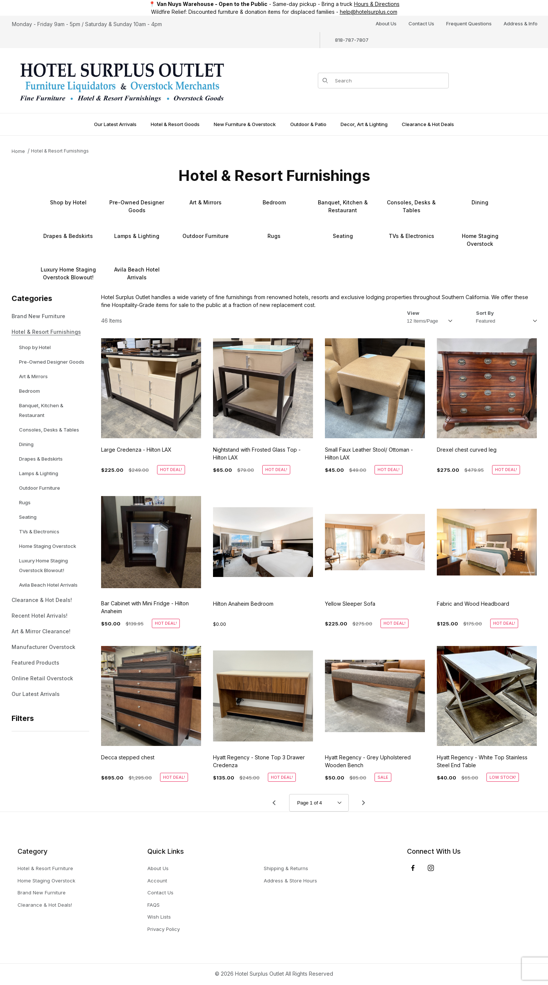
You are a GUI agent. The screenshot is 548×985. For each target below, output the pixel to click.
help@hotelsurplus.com (368, 12)
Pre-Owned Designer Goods (51, 362)
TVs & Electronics (39, 531)
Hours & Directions (377, 4)
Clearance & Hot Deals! (42, 600)
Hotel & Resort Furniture (45, 868)
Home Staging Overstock (47, 546)
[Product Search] (389, 80)
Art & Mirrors (33, 376)
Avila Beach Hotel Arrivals (48, 585)
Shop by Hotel (35, 347)
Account (157, 881)
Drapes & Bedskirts (41, 459)
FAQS (153, 905)
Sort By (485, 313)
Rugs (25, 502)
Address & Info (521, 23)
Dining (26, 444)
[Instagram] (431, 868)
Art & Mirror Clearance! (41, 631)
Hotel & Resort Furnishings (60, 151)
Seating (28, 517)
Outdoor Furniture (39, 488)
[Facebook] (413, 868)
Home (18, 151)
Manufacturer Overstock (43, 647)
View (413, 313)
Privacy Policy (163, 929)
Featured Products (35, 662)
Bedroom (29, 391)
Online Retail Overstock (42, 678)
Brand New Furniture (38, 316)
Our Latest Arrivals (36, 694)
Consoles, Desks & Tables (49, 430)
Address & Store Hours (290, 881)
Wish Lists (159, 917)
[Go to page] (319, 803)
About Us (386, 23)
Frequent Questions (469, 23)
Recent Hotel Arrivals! (40, 615)
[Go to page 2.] (364, 803)
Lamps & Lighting (38, 473)
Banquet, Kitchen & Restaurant (41, 410)
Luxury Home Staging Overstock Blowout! (43, 565)
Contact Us (421, 23)
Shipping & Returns (286, 868)
